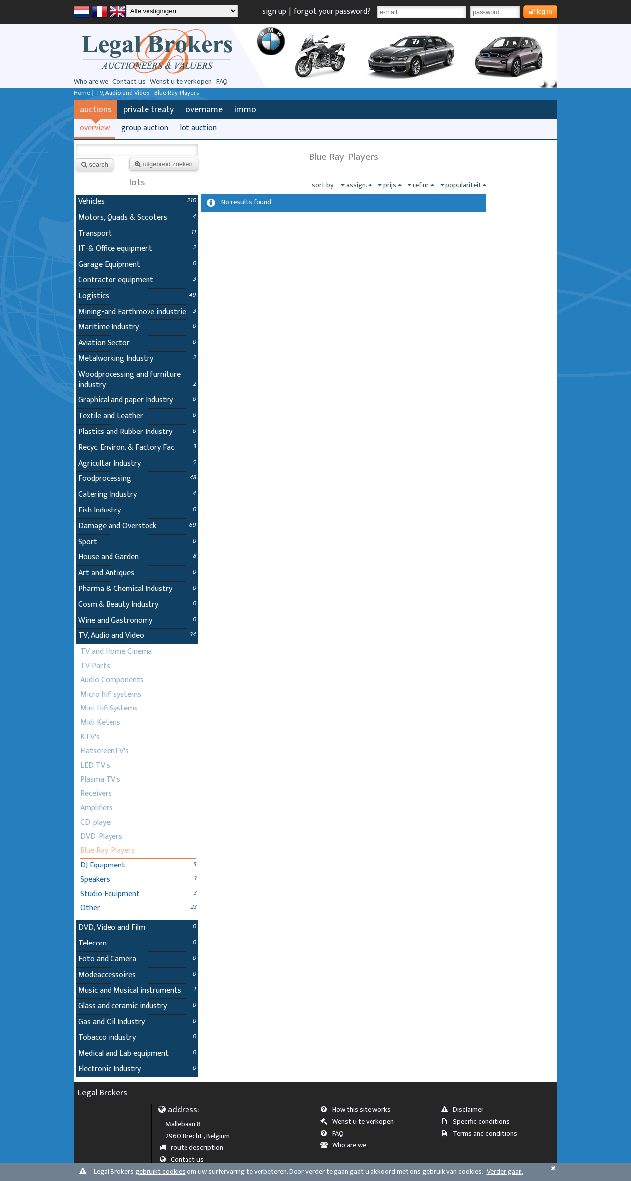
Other (90, 908)
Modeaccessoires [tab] (137, 975)
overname (204, 109)
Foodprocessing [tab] (137, 478)
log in (540, 11)
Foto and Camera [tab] (137, 959)
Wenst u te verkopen (181, 82)
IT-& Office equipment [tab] (137, 248)
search (94, 164)
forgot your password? (332, 11)
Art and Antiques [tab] (137, 573)
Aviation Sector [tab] (137, 343)
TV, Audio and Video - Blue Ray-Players (147, 93)
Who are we (91, 82)
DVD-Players (101, 836)
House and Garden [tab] (137, 557)
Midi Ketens (100, 722)
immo (245, 109)
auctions (95, 109)
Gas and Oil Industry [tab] (137, 1021)
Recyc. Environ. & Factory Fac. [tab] (137, 447)
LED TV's (95, 765)
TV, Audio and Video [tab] (137, 635)
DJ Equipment (102, 865)
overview (95, 128)
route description (194, 1148)
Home (82, 93)
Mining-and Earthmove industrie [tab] (137, 311)
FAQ (222, 82)
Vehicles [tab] (137, 201)
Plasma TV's (100, 779)
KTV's (90, 737)
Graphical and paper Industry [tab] (137, 400)
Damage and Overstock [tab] (137, 526)
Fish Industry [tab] (137, 510)
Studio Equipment (110, 894)
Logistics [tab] (137, 296)
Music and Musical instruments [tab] (137, 990)
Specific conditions (478, 1122)
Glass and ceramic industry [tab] (137, 1006)
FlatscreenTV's (104, 751)
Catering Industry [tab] (137, 494)
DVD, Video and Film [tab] (137, 927)
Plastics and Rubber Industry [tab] (137, 431)
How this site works (359, 1110)
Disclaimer (465, 1110)
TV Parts (95, 665)
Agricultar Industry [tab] (137, 463)
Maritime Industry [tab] (137, 327)
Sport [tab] (137, 542)
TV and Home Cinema (116, 651)
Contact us (129, 82)
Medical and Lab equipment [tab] (137, 1053)
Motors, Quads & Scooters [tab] (137, 217)
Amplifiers (96, 808)
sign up (274, 11)
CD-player (96, 822)
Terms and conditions (482, 1134)
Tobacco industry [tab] (137, 1037)
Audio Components (112, 680)
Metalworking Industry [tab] (137, 358)
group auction (144, 128)
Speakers (95, 879)
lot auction (198, 128)
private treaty (148, 109)
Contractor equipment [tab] (137, 280)
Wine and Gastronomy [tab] (137, 620)
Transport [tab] (137, 233)
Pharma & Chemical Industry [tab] (137, 588)
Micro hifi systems (110, 694)
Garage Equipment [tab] (137, 264)
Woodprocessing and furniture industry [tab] (137, 380)
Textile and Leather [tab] (137, 416)
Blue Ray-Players (107, 850)
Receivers (96, 793)
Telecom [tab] (137, 943)
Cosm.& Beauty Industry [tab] (137, 604)
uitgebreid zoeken (163, 164)
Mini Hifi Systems (109, 708)
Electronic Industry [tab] (137, 1069)
